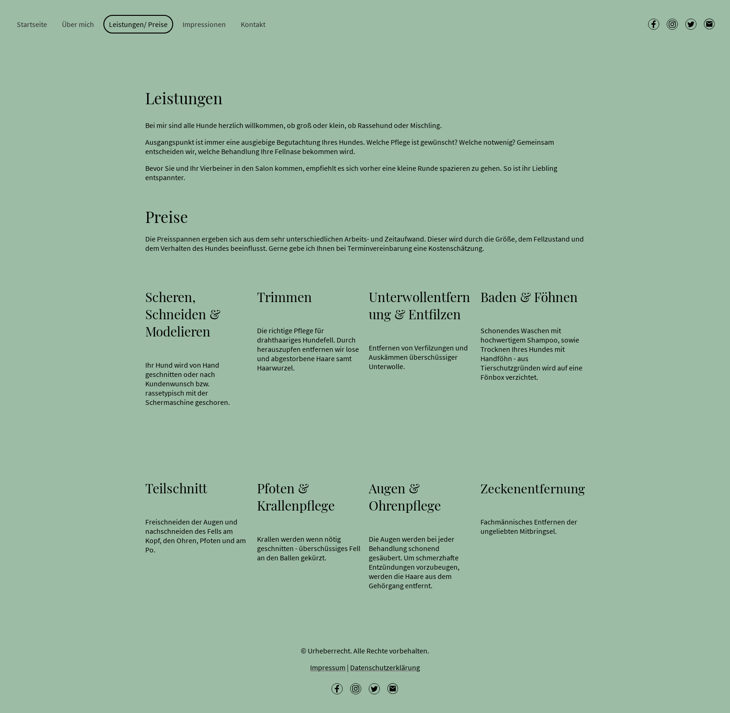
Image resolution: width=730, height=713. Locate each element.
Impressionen (204, 24)
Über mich (78, 24)
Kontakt (253, 24)
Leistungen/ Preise (138, 24)
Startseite (32, 24)
